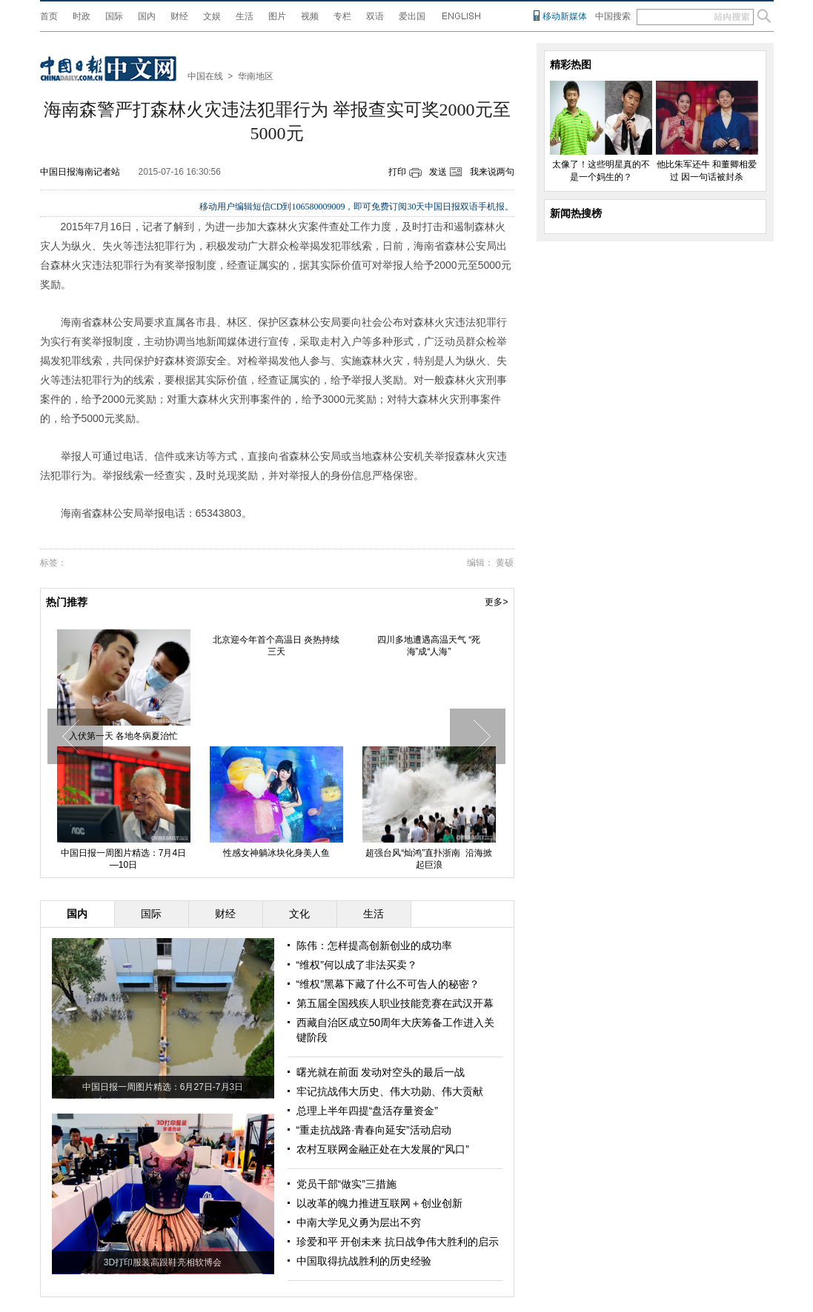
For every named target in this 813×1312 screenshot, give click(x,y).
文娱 (212, 16)
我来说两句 (492, 172)
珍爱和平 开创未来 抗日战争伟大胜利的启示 (398, 1242)
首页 (49, 16)
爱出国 (412, 16)
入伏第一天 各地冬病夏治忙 (123, 736)
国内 (147, 16)
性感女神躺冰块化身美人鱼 (276, 853)
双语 (375, 16)
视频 (310, 16)
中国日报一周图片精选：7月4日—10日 (123, 859)
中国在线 (205, 76)
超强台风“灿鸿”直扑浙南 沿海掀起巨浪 (428, 859)
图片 (277, 16)
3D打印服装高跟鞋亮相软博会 (163, 1262)
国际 (114, 16)
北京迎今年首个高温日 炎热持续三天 (276, 646)
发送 (438, 172)
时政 (81, 16)
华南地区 (255, 76)
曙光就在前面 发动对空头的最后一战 (380, 1072)
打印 (397, 172)
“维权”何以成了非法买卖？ (356, 965)
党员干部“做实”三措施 (346, 1184)
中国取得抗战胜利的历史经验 (363, 1261)
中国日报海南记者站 (80, 172)
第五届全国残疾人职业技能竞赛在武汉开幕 (395, 1003)
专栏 (342, 16)
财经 (179, 16)
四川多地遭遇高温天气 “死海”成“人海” (428, 646)
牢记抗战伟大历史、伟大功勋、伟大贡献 (389, 1091)
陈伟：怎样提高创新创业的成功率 (374, 945)
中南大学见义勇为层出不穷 (358, 1222)
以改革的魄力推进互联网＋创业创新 (379, 1203)
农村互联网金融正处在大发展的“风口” (382, 1149)
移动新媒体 (564, 16)
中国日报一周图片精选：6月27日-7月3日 (162, 1087)
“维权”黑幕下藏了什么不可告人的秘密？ (387, 984)
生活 (244, 16)
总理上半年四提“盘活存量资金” (367, 1111)
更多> (496, 602)
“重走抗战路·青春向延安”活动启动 (373, 1130)
